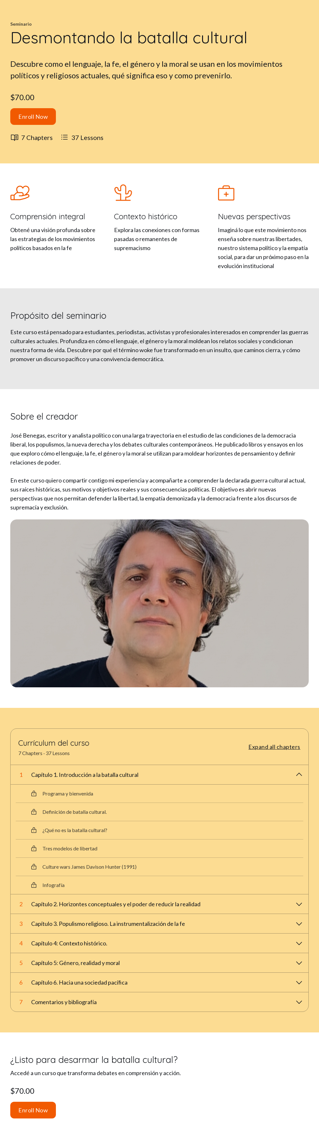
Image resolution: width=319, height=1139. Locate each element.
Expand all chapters (274, 746)
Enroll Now (33, 116)
